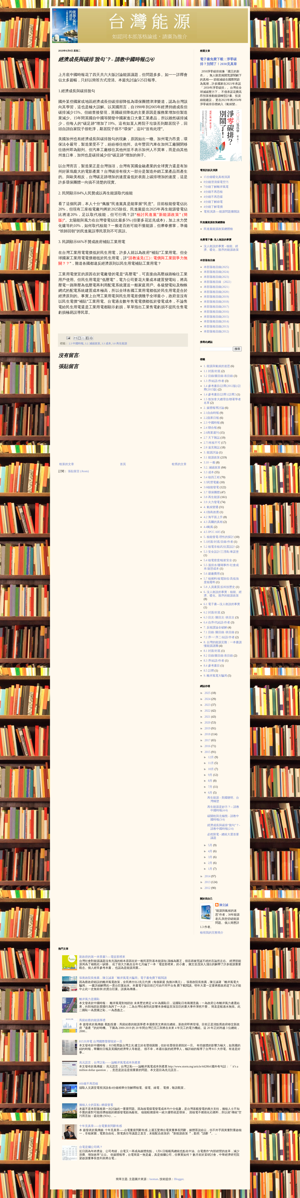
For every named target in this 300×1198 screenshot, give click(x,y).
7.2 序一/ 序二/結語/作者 (219, 637)
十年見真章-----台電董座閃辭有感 (100, 1126)
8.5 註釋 (209, 670)
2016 (208, 746)
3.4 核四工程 (212, 477)
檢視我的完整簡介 (211, 932)
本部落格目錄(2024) (216, 271)
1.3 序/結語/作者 (214, 381)
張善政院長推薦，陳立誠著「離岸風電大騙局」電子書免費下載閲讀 (123, 977)
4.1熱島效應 (211, 512)
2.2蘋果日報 (211, 417)
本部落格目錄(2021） (217, 286)
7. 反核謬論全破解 (215, 627)
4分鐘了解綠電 (213, 201)
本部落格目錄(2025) (216, 267)
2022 (208, 710)
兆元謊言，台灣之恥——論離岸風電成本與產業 (109, 1062)
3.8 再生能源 (119, 343)
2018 (208, 734)
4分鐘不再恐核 (213, 191)
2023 (208, 704)
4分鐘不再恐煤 (213, 196)
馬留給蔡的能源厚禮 (92, 1020)
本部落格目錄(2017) (216, 306)
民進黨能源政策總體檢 (218, 228)
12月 (211, 757)
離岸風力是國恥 (89, 999)
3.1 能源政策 (212, 457)
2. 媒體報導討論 (214, 407)
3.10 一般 (209, 462)
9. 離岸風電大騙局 (215, 675)
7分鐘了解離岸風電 (216, 186)
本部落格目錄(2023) (216, 276)
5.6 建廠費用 (212, 573)
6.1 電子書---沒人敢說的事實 (222, 604)
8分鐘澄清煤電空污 (216, 182)
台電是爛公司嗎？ (90, 1147)
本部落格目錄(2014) (216, 321)
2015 (208, 752)
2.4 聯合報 (210, 427)
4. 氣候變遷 (211, 507)
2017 (208, 740)
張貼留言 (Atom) (78, 471)
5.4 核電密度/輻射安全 (218, 560)
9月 (210, 774)
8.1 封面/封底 (212, 650)
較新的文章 (66, 464)
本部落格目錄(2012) (216, 331)
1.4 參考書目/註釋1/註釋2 (220, 394)
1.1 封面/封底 (212, 371)
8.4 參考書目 (212, 665)
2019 (208, 728)
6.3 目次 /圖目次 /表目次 (219, 617)
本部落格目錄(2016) (216, 311)
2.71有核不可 (212, 442)
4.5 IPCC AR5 (212, 532)
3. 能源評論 (211, 452)
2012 (208, 888)
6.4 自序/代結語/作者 (217, 622)
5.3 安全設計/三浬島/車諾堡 (221, 551)
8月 (210, 780)
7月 (210, 786)
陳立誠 (223, 905)
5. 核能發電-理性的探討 (219, 537)
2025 (208, 693)
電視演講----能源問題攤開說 (222, 211)
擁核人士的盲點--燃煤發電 (96, 1104)
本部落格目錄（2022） (218, 281)
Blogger (178, 1179)
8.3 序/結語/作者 (214, 660)
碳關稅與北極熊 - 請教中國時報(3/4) (223, 817)
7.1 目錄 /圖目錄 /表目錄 (219, 632)
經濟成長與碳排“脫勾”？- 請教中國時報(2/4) (223, 827)
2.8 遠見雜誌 (212, 447)
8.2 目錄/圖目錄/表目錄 (218, 655)
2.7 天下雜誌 (212, 437)
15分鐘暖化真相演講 (217, 177)
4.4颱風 (208, 527)
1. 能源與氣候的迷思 (217, 366)
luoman (153, 1179)
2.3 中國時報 (76, 343)
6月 (210, 792)
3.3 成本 (106, 343)
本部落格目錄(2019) (216, 296)
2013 (208, 882)
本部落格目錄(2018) (216, 301)
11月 (211, 763)
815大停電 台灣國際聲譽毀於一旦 (100, 1041)
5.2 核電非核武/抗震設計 (219, 546)
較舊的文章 (179, 464)
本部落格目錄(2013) (216, 326)
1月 (210, 868)
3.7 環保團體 (212, 492)
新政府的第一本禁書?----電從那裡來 (102, 956)
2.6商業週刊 (211, 432)
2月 (210, 863)
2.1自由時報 (211, 412)
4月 (210, 851)
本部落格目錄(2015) (216, 316)
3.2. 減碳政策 (92, 343)
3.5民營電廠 (211, 482)
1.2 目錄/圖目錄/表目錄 (218, 376)
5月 (210, 845)
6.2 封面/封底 (212, 612)
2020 (208, 722)
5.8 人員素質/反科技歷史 (219, 587)
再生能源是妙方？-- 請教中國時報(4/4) (223, 808)
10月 (211, 769)
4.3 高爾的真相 (213, 521)
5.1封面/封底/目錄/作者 (218, 541)
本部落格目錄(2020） (217, 291)
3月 (210, 857)
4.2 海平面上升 (213, 517)
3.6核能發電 (211, 487)
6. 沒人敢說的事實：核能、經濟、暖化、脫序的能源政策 (223, 593)
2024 (208, 699)
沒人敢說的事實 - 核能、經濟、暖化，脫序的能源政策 (221, 248)
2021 (208, 716)
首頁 (123, 464)
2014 (208, 876)
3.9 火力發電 (212, 502)
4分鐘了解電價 (213, 206)
